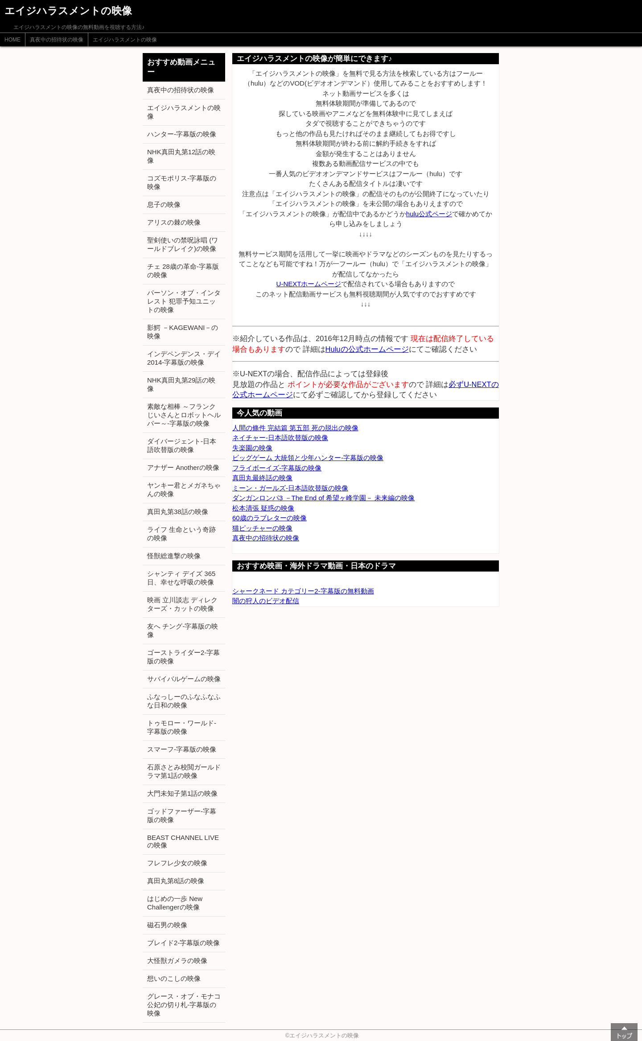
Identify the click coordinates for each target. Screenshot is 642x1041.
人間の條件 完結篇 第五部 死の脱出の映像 (295, 428)
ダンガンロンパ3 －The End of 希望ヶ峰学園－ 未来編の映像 (323, 498)
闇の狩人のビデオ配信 (265, 601)
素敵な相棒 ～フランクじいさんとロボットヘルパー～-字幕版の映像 (184, 415)
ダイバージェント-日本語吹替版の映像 (181, 445)
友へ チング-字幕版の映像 (182, 630)
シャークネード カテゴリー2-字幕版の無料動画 (303, 591)
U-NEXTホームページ (309, 284)
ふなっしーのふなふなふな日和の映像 (184, 701)
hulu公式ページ (429, 214)
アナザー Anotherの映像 (183, 467)
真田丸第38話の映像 (177, 511)
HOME (12, 40)
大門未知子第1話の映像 (182, 793)
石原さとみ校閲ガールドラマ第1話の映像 (184, 771)
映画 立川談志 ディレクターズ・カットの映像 (182, 604)
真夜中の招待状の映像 (56, 40)
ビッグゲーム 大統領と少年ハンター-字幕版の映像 (307, 457)
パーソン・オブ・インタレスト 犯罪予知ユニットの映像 (184, 301)
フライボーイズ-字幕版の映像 (276, 468)
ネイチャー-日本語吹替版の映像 (280, 437)
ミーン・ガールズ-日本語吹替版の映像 (290, 488)
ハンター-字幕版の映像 (181, 134)
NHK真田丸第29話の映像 (181, 384)
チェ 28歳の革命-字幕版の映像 (183, 271)
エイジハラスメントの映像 (125, 40)
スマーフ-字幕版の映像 (181, 749)
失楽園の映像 (252, 448)
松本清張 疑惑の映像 (263, 508)
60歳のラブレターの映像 (269, 518)
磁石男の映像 (167, 925)
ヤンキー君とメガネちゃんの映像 (184, 489)
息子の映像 (164, 204)
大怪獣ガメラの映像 (177, 960)
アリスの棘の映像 (174, 222)
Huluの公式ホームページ (367, 349)
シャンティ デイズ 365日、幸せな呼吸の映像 (181, 578)
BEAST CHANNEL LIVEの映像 (183, 841)
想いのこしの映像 (174, 978)
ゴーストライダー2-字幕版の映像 (183, 657)
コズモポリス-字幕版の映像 (181, 182)
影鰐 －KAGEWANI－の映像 (182, 332)
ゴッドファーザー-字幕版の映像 (181, 815)
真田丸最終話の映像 (262, 477)
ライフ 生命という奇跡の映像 (181, 534)
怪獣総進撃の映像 (174, 556)
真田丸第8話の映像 (175, 881)
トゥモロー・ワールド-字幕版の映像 (181, 727)
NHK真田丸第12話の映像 (181, 156)
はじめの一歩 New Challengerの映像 (174, 903)
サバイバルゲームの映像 (184, 679)
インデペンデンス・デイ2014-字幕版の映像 (184, 358)
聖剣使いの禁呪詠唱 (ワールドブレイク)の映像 (182, 244)
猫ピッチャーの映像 (262, 528)
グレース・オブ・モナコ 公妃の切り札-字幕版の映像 (184, 1004)
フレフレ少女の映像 (177, 863)
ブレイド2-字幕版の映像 (183, 942)
